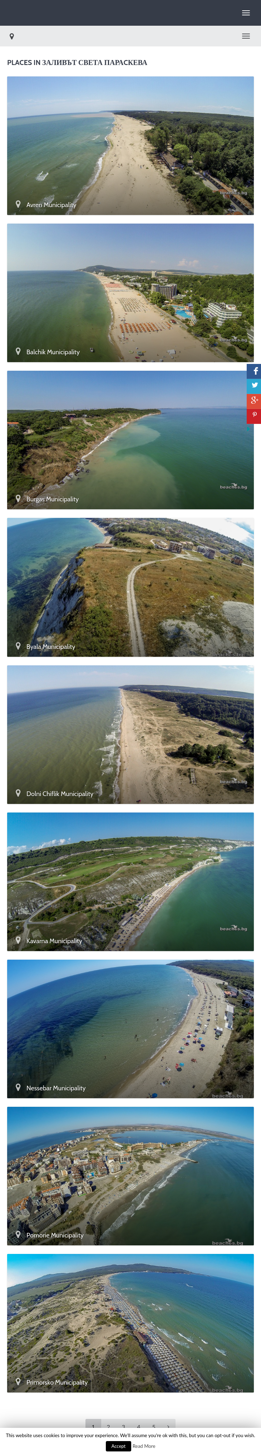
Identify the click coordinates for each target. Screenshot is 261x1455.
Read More (144, 1446)
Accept (119, 1446)
